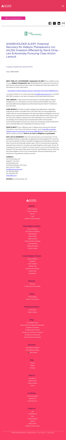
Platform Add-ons (32, 312)
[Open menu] (63, 6)
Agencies (32, 213)
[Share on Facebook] (50, 23)
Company (32, 368)
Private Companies (32, 211)
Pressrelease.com (32, 401)
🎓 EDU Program (32, 352)
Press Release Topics (32, 322)
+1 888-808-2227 (32, 414)
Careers (32, 385)
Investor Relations (32, 383)
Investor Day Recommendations (32, 337)
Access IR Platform (32, 259)
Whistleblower (32, 273)
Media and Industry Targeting (32, 241)
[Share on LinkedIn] (58, 23)
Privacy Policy (50, 432)
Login (32, 411)
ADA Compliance (32, 263)
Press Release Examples (32, 350)
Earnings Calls (32, 266)
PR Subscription (32, 297)
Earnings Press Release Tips (32, 334)
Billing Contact (32, 423)
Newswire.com (32, 398)
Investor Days (32, 271)
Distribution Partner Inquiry (32, 426)
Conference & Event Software (32, 286)
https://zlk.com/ (11, 175)
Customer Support (32, 418)
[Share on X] (54, 23)
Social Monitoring (32, 243)
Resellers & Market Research (32, 218)
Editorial (32, 421)
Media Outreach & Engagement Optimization (32, 325)
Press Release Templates (32, 347)
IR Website (32, 261)
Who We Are (32, 378)
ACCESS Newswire (32, 396)
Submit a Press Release (32, 299)
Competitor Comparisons (32, 327)
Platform (32, 365)
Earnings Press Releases (32, 268)
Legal (32, 216)
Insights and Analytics (32, 246)
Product (32, 363)
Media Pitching (32, 236)
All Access (32, 284)
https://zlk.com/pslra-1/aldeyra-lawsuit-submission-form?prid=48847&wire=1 (33, 91)
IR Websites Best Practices (32, 330)
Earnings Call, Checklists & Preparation (32, 332)
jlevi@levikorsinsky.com (43, 94)
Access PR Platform (32, 229)
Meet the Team (32, 380)
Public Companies (32, 209)
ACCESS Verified (32, 248)
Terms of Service (41, 432)
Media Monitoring (32, 238)
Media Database (32, 234)
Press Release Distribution (32, 231)
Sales (32, 416)
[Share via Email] (63, 23)
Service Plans (32, 309)
